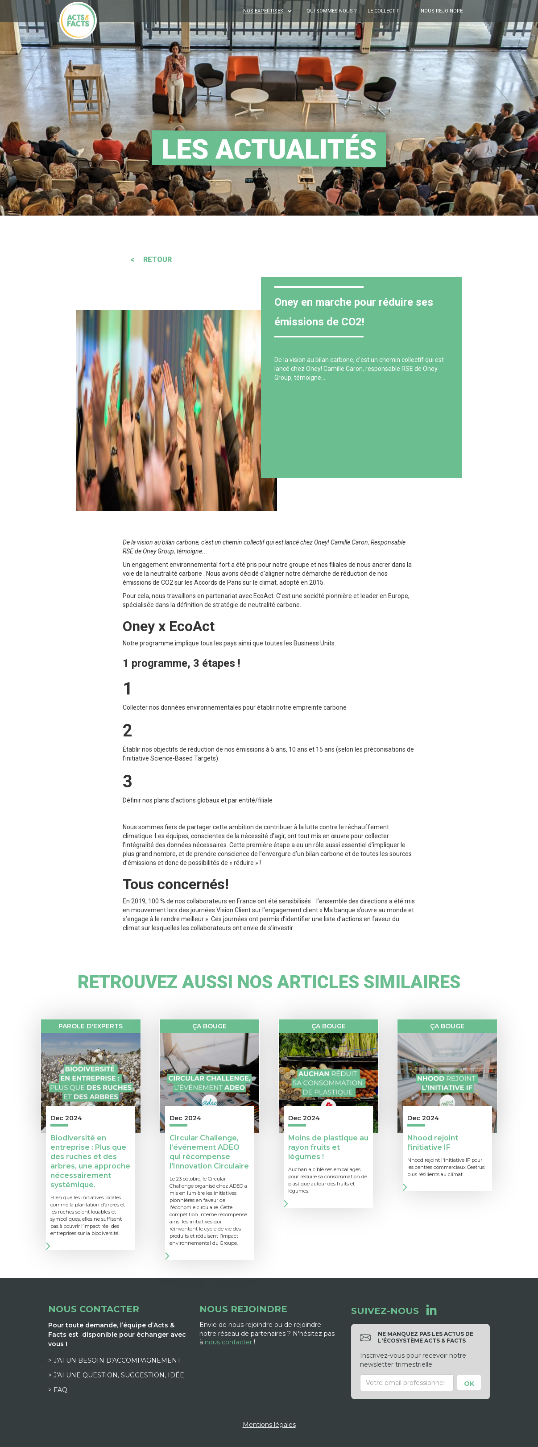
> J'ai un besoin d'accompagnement (114, 1360)
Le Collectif (383, 11)
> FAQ (57, 1390)
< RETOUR (151, 259)
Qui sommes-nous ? (331, 11)
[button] (268, 11)
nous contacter (228, 1342)
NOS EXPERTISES (263, 11)
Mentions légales (269, 1425)
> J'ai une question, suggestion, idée (116, 1375)
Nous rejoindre (442, 11)
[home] (78, 20)
